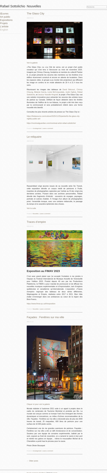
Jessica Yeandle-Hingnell (48, 95)
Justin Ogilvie (70, 92)
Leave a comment (47, 128)
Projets (4, 23)
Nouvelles (36, 213)
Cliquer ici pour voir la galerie (38, 404)
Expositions (6, 20)
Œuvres (4, 13)
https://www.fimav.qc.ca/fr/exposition (41, 304)
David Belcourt (69, 89)
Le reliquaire (34, 136)
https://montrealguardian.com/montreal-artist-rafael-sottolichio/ (51, 123)
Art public (5, 16)
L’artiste (4, 26)
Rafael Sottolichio (12, 6)
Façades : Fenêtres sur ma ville (45, 317)
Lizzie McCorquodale (55, 92)
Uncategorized (37, 128)
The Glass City (35, 13)
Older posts (32, 461)
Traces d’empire (36, 221)
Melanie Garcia (40, 92)
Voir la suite (31, 208)
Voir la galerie (32, 63)
